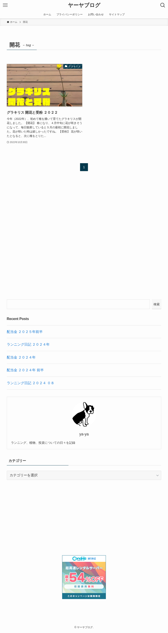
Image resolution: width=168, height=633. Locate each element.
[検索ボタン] (163, 5)
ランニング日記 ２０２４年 (28, 344)
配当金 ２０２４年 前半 (25, 370)
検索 (157, 304)
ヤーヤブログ (84, 5)
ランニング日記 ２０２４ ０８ (30, 383)
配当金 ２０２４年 (21, 357)
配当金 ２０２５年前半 (25, 332)
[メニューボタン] (5, 5)
